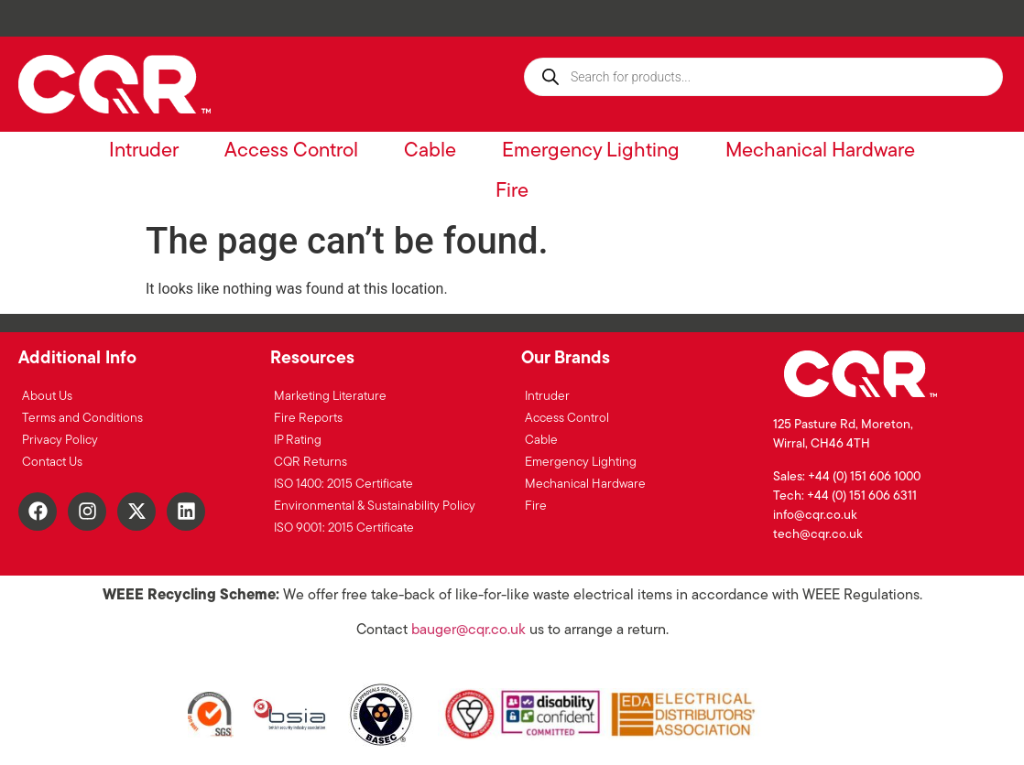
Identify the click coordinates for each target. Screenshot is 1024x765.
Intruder (144, 151)
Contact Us (52, 462)
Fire (512, 191)
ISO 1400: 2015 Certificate (343, 484)
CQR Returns (310, 462)
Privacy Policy (60, 440)
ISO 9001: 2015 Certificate (344, 528)
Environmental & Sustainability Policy (374, 506)
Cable (430, 151)
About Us (47, 397)
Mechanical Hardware (820, 151)
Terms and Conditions (82, 419)
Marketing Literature (330, 397)
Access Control (291, 151)
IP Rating (297, 440)
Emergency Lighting (591, 151)
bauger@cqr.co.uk (468, 630)
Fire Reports (308, 419)
